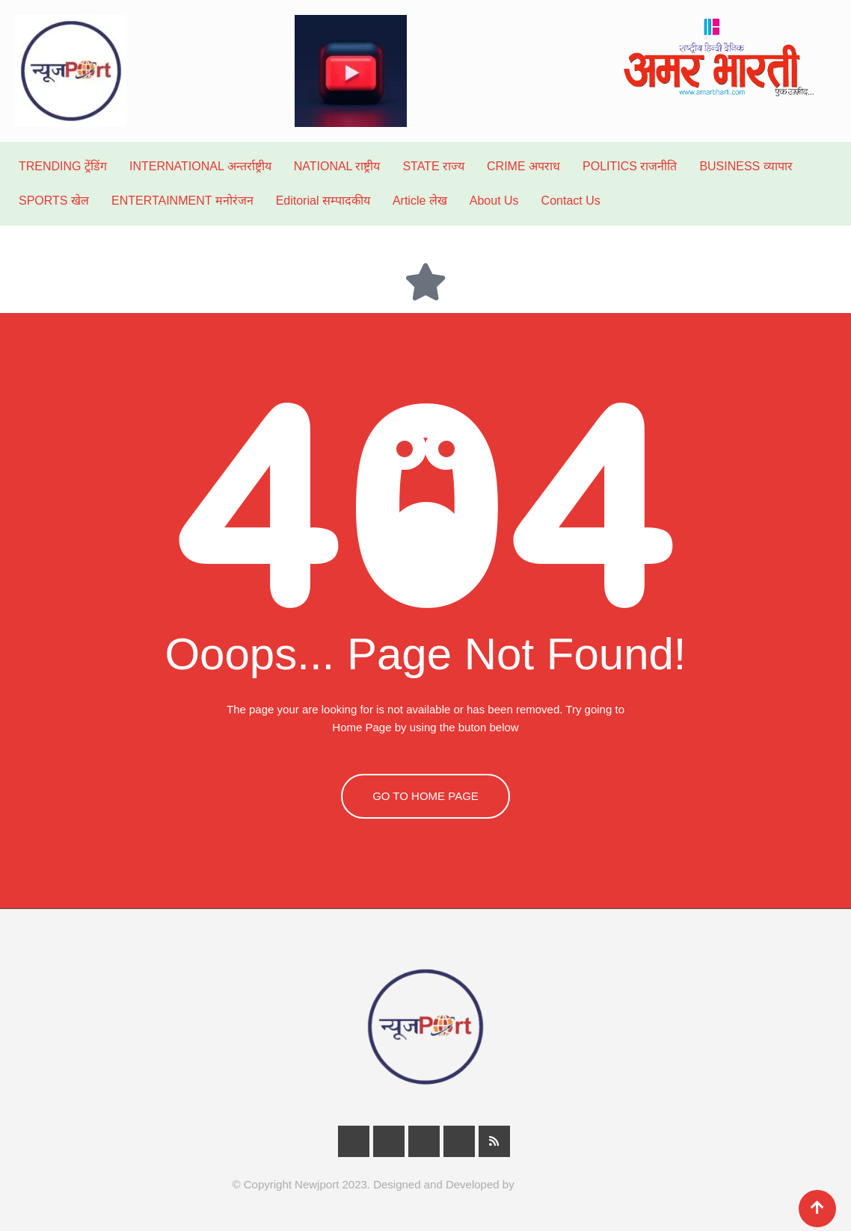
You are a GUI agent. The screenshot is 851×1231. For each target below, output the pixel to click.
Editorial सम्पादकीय (323, 200)
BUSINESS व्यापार (745, 166)
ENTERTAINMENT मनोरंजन (182, 200)
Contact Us (570, 200)
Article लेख (420, 200)
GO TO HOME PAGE (425, 796)
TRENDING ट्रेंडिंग (63, 166)
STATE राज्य (433, 166)
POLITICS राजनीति (630, 166)
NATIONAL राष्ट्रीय (337, 166)
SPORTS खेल (54, 200)
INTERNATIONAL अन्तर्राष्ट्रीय (200, 166)
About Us (494, 200)
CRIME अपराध (523, 166)
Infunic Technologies (568, 1184)
